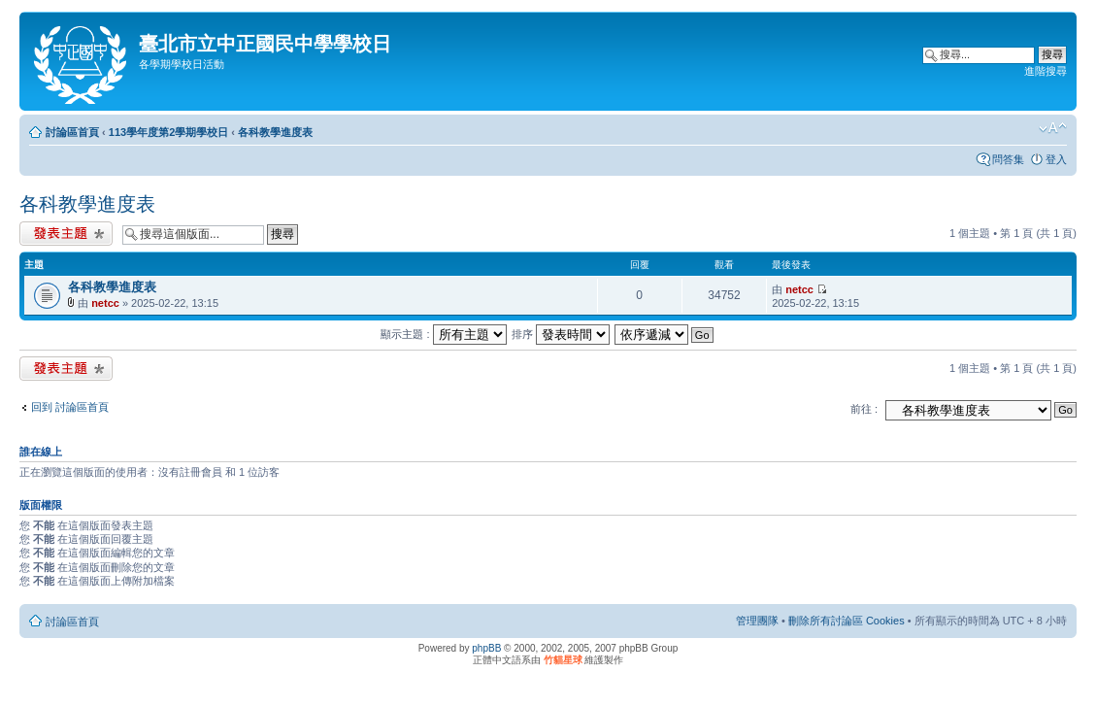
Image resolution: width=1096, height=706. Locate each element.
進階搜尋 (1045, 71)
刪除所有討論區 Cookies (846, 620)
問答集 (1008, 159)
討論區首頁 (72, 132)
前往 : (864, 409)
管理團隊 (757, 620)
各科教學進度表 (275, 132)
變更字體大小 (1053, 128)
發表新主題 (66, 233)
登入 (1056, 159)
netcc (105, 303)
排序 (561, 334)
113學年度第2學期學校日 (168, 132)
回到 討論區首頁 (70, 407)
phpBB (486, 648)
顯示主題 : (443, 334)
